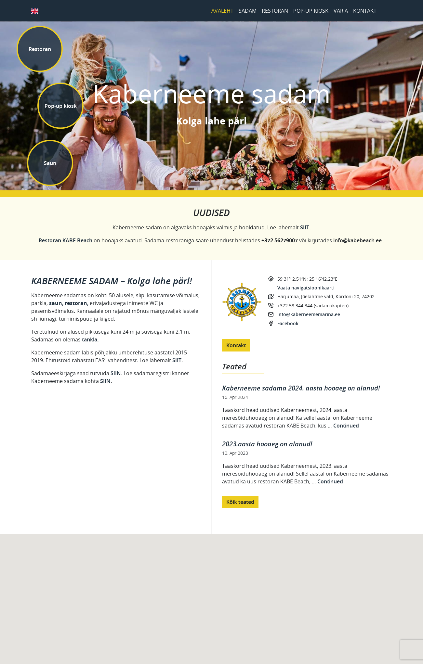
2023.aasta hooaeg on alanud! (267, 444)
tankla (89, 339)
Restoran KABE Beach (65, 240)
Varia (341, 10)
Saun (50, 162)
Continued (346, 425)
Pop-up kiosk (310, 10)
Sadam (248, 10)
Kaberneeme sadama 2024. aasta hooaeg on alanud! (301, 388)
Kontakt (365, 10)
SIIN (116, 373)
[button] (218, 604)
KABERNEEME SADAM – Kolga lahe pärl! (111, 281)
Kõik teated (240, 501)
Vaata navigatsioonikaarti (306, 288)
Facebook (385, 10)
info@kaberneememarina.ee (308, 314)
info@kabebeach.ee (357, 240)
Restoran (275, 10)
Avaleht (222, 10)
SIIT (176, 360)
